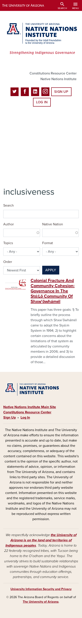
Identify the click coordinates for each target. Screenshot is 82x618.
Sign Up (61, 92)
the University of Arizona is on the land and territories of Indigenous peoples (41, 540)
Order (7, 262)
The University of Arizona (41, 602)
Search (8, 205)
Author (8, 224)
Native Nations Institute (58, 79)
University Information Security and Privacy (41, 589)
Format (47, 243)
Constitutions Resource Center (53, 73)
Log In (42, 102)
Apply (50, 270)
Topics (8, 243)
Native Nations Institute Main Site (29, 407)
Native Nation (52, 224)
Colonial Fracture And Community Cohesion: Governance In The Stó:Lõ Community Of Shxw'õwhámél (53, 291)
